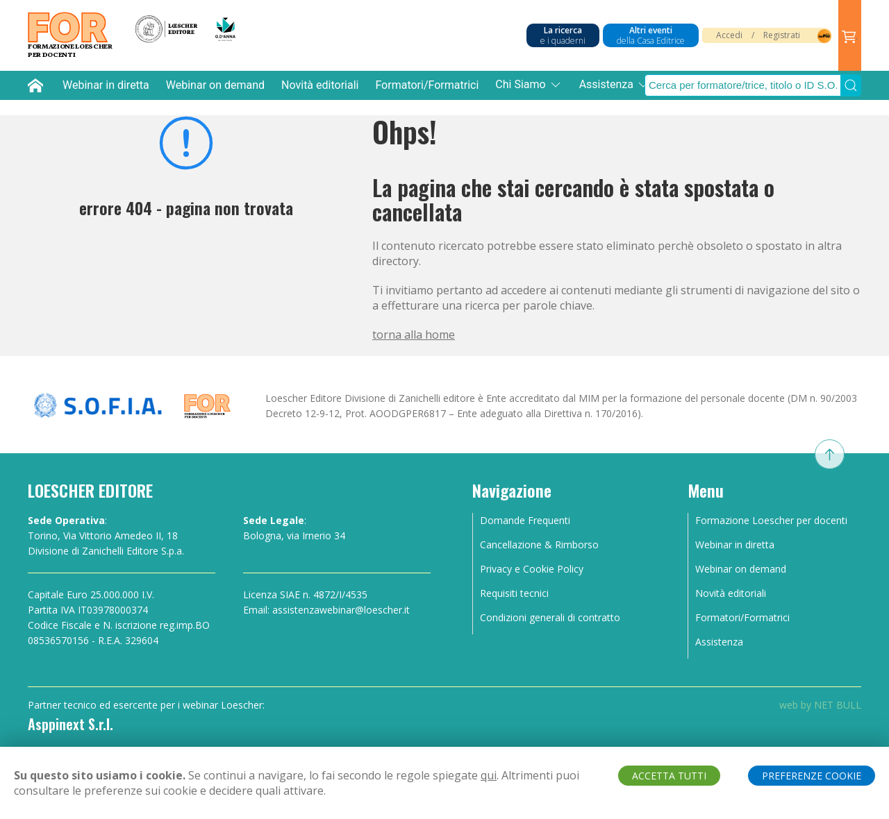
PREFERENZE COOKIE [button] (811, 775)
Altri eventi (651, 35)
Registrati (781, 35)
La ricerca (562, 35)
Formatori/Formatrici (427, 85)
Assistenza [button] (614, 85)
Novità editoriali (319, 85)
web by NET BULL (820, 704)
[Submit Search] (850, 85)
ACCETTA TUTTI (669, 775)
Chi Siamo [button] (528, 85)
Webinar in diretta (106, 85)
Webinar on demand (215, 85)
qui (489, 775)
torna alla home (413, 334)
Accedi (729, 35)
